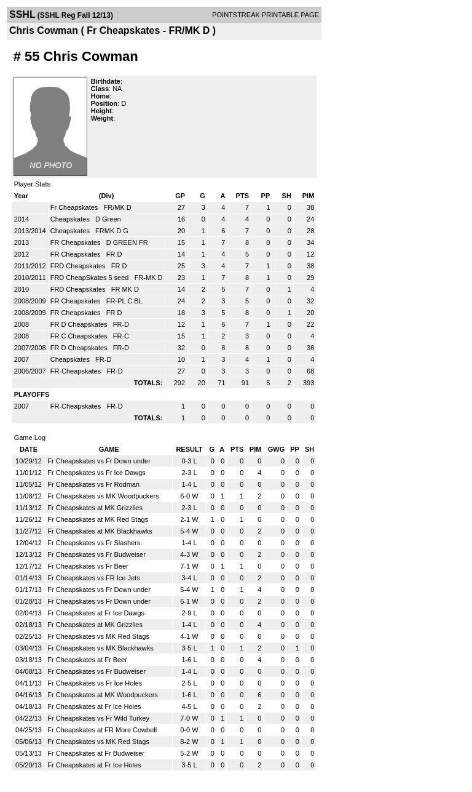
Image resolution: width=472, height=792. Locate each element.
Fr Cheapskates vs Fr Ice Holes (94, 683)
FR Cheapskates (76, 242)
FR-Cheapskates (76, 371)
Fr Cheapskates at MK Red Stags (97, 519)
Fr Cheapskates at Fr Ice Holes (94, 706)
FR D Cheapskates (79, 324)
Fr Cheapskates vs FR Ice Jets (93, 578)
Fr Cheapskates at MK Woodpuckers (102, 694)
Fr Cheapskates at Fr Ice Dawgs (95, 613)
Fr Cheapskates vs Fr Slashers (93, 542)
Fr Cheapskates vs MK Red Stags (98, 636)
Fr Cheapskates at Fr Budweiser (95, 753)
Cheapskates (71, 219)
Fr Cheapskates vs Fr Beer (87, 566)
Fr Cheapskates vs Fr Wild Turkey (98, 718)
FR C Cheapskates (79, 336)
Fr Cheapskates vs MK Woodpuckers (103, 496)
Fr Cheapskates (75, 207)
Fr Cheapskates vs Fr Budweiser (96, 554)
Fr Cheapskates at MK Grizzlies (95, 507)
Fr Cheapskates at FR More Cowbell (102, 730)
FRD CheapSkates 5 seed (90, 277)
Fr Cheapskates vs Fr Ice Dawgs (96, 472)
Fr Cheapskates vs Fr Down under (99, 461)
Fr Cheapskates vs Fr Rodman (93, 484)
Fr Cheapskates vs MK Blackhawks (100, 648)
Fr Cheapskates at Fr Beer (87, 659)
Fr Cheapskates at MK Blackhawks (99, 531)
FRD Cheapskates (79, 266)
